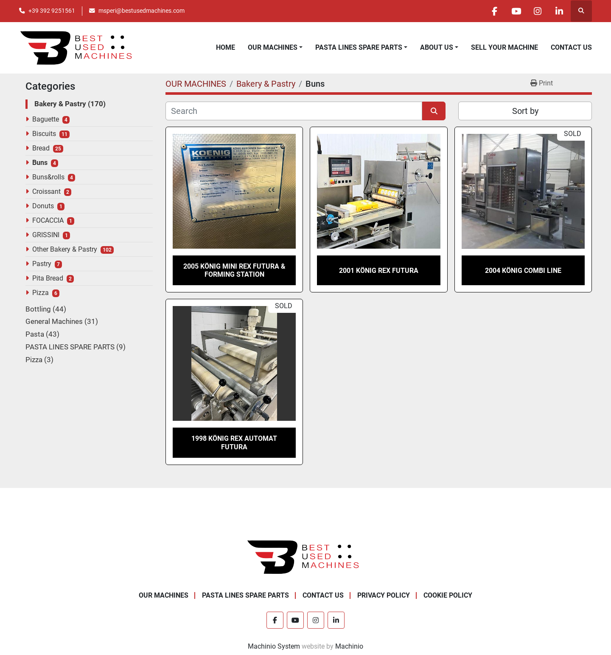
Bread (41, 148)
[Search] (293, 111)
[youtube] (516, 11)
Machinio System (274, 646)
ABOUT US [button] (436, 47)
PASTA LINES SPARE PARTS (358, 47)
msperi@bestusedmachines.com (141, 10)
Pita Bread (47, 278)
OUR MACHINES (272, 47)
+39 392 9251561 (51, 10)
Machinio (349, 646)
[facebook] (494, 11)
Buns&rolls (48, 177)
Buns (40, 163)
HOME (225, 47)
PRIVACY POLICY (383, 595)
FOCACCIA (48, 220)
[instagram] (537, 11)
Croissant (46, 191)
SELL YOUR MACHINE (504, 47)
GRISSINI (45, 235)
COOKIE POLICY (447, 595)
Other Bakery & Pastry (64, 249)
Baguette (45, 119)
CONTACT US (571, 47)
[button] (275, 48)
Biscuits (44, 134)
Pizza (40, 293)
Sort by (525, 111)
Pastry (41, 264)
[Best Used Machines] (305, 556)
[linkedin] (559, 11)
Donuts (43, 206)
